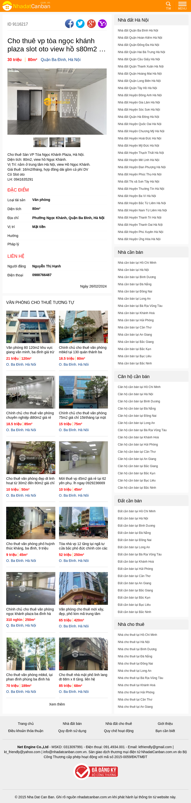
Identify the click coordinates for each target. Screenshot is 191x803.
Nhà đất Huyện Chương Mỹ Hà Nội (141, 136)
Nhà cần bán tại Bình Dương (137, 282)
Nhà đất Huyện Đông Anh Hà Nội (140, 100)
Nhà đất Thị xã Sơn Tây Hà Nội (138, 186)
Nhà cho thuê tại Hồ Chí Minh (137, 640)
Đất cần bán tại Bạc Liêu (134, 609)
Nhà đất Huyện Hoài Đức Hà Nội (139, 143)
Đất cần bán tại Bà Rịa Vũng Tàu (140, 559)
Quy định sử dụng (72, 731)
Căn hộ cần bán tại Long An (136, 428)
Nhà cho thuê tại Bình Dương (137, 654)
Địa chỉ (13, 218)
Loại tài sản (16, 200)
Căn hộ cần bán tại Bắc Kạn (136, 478)
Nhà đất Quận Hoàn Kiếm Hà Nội (140, 42)
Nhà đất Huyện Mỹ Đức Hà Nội (138, 150)
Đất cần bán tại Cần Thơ (134, 581)
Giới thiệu (165, 724)
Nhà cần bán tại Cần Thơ (134, 332)
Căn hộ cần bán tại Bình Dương (139, 406)
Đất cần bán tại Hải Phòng (135, 574)
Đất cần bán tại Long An (134, 552)
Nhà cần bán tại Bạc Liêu (134, 361)
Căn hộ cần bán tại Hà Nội (135, 399)
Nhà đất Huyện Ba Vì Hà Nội (137, 201)
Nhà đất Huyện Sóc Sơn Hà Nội (139, 114)
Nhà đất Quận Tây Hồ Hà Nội (137, 93)
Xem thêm (57, 704)
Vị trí (11, 227)
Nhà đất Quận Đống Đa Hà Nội (138, 50)
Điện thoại (15, 275)
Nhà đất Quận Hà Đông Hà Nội (138, 122)
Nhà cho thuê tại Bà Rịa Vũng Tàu (140, 683)
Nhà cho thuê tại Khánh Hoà (136, 690)
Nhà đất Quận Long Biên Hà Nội (139, 86)
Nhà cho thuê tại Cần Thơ (135, 704)
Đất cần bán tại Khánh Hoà (136, 566)
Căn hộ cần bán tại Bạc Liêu (137, 485)
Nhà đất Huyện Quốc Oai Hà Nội (139, 129)
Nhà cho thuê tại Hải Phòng (136, 697)
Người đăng (16, 266)
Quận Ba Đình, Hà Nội (60, 60)
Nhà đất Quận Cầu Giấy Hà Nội (139, 64)
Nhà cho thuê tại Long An (134, 675)
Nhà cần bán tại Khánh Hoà (136, 318)
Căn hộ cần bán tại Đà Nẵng (137, 413)
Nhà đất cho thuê (118, 724)
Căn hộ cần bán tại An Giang (137, 464)
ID (9, 24)
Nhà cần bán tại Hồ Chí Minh (137, 267)
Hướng (12, 236)
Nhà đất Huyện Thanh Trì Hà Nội (139, 222)
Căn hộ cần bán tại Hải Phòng (138, 449)
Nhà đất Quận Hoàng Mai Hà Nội (140, 78)
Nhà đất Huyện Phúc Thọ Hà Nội (139, 179)
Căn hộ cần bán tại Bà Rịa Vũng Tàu (142, 435)
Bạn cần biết (165, 731)
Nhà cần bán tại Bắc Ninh (135, 368)
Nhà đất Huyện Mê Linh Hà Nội (138, 165)
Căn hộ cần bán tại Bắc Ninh (137, 492)
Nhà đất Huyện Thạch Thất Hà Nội (141, 158)
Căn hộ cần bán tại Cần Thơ (137, 456)
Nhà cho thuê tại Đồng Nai (135, 668)
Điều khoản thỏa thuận (25, 731)
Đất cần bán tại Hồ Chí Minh (137, 516)
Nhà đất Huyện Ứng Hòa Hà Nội (139, 244)
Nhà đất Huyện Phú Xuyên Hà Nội (140, 237)
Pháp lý (13, 244)
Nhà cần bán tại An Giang (135, 339)
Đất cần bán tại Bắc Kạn (134, 602)
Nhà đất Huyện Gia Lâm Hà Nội (139, 107)
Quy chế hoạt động (118, 731)
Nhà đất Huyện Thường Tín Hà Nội (141, 193)
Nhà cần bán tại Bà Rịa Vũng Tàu (140, 311)
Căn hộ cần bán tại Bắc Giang (138, 471)
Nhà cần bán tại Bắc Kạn (134, 354)
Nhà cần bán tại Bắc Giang (136, 347)
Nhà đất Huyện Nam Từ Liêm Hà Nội (142, 215)
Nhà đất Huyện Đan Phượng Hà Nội (142, 172)
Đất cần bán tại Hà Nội (133, 523)
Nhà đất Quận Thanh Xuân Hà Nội (140, 71)
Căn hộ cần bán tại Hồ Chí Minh (139, 392)
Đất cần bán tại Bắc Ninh (134, 617)
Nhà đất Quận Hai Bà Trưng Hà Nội (141, 57)
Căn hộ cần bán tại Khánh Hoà (138, 442)
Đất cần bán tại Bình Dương (136, 530)
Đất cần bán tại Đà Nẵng (134, 538)
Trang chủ (26, 724)
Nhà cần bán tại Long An (134, 303)
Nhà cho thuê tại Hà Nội (134, 647)
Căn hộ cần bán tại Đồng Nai (137, 420)
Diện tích (14, 209)
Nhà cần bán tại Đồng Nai (135, 296)
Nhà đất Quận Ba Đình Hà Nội (138, 35)
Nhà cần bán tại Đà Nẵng (135, 289)
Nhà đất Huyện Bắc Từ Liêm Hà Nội (142, 208)
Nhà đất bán (72, 724)
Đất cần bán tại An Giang (134, 588)
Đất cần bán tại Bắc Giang (135, 595)
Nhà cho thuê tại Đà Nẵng (135, 661)
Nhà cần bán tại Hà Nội (133, 275)
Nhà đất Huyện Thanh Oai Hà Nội (140, 229)
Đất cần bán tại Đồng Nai (134, 545)
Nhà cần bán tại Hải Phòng (136, 325)
